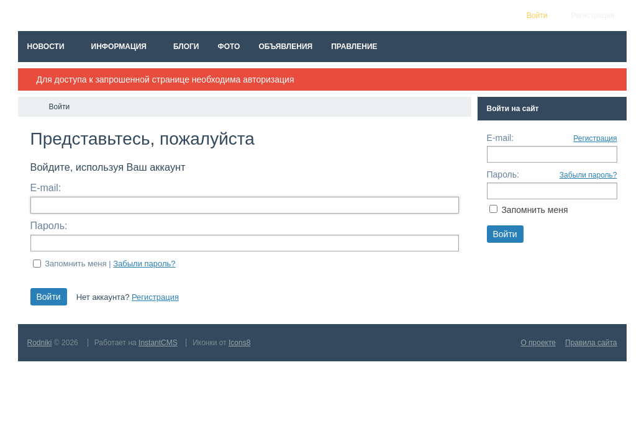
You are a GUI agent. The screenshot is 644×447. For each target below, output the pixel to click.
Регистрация (155, 297)
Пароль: (49, 225)
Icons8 (239, 342)
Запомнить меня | (110, 263)
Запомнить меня (534, 210)
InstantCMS (158, 342)
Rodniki (39, 342)
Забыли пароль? (144, 263)
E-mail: (45, 188)
